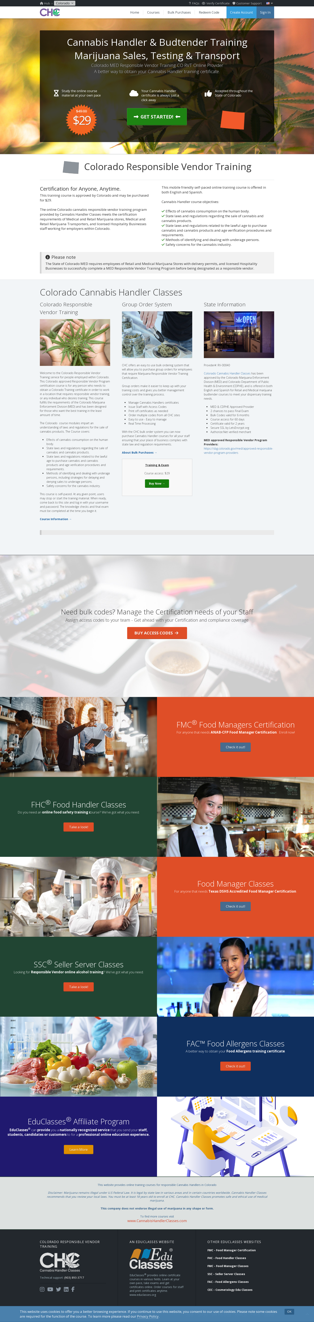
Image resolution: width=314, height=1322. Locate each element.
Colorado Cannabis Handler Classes (227, 373)
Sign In (265, 12)
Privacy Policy (148, 1316)
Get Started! (157, 116)
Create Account (241, 12)
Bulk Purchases (179, 12)
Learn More (78, 1149)
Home (134, 12)
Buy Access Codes (156, 633)
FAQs (194, 3)
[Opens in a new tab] (42, 1289)
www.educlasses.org (143, 1295)
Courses (153, 12)
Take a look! (78, 827)
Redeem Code (209, 12)
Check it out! (235, 747)
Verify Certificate (216, 3)
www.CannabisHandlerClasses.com (157, 1220)
